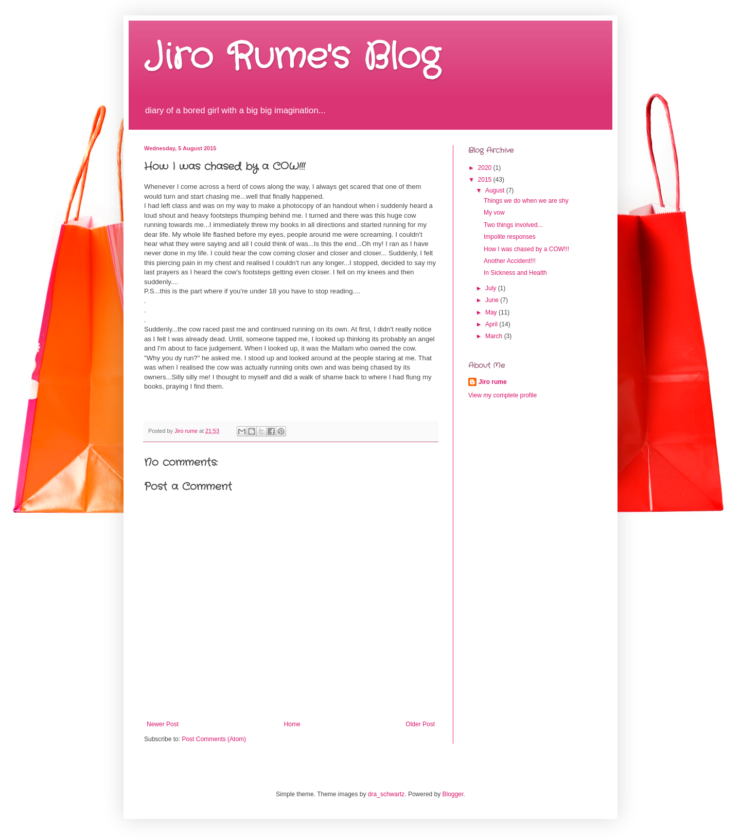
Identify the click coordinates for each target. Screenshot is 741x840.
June (492, 300)
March (494, 336)
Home (292, 724)
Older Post (420, 724)
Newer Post (163, 724)
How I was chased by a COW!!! (526, 249)
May (492, 312)
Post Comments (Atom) (214, 739)
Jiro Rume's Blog (292, 57)
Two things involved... (513, 225)
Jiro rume (493, 382)
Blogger (453, 794)
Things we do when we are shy (526, 200)
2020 (485, 167)
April (492, 324)
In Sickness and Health (515, 272)
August (495, 190)
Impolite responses (510, 236)
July (491, 288)
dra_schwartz (386, 794)
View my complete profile (502, 395)
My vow (494, 212)
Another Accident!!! (510, 261)
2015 (485, 179)
